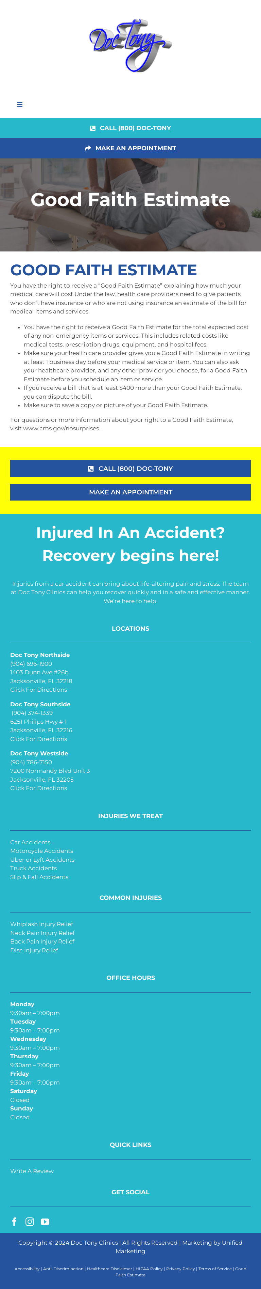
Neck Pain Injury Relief (42, 933)
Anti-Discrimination (63, 1268)
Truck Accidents (33, 868)
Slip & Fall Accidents (39, 877)
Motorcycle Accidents (41, 850)
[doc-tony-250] (130, 20)
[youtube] (45, 1221)
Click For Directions (38, 689)
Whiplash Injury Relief (41, 924)
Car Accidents (30, 842)
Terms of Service (215, 1268)
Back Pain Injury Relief (42, 941)
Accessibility (27, 1268)
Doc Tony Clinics (94, 1242)
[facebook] (14, 1221)
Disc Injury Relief (34, 950)
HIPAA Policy (149, 1268)
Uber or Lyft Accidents (42, 859)
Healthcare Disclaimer (109, 1268)
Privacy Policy (180, 1268)
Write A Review (32, 1171)
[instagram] (29, 1221)
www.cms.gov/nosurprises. (61, 428)
